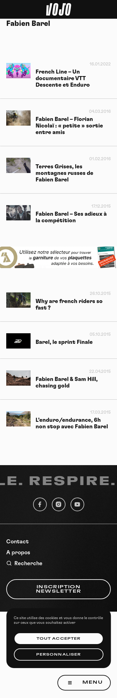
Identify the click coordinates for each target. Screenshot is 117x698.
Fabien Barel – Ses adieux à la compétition (71, 217)
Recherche (24, 563)
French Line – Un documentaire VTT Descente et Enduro (63, 78)
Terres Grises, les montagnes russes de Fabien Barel (64, 173)
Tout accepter (58, 638)
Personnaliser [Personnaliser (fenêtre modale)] (58, 654)
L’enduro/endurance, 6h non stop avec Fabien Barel (72, 423)
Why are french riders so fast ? (69, 305)
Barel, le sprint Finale (64, 342)
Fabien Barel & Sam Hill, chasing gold (67, 383)
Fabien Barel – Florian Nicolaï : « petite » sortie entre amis (69, 126)
